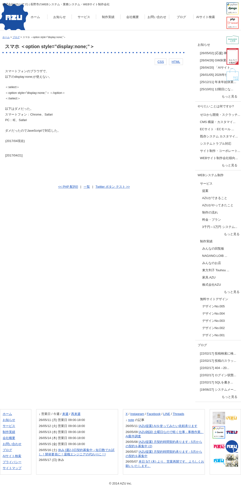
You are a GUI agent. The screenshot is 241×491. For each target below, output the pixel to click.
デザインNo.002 (213, 328)
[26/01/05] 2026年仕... (215, 75)
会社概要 (132, 17)
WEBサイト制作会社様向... (219, 158)
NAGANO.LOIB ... (214, 256)
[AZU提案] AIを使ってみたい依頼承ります (168, 426)
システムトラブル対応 (215, 143)
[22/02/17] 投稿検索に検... (218, 353)
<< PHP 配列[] (68, 186)
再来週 (75, 414)
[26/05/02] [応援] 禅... (214, 53)
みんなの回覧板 (213, 248)
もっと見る (229, 96)
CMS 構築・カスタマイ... (217, 122)
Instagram (137, 414)
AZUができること (214, 198)
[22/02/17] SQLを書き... (216, 382)
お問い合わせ (156, 17)
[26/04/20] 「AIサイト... (216, 67)
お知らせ (59, 17)
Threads (178, 414)
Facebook (154, 414)
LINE (166, 414)
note (131, 420)
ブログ (181, 17)
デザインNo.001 (213, 335)
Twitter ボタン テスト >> (112, 186)
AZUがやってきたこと (218, 205)
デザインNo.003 (213, 321)
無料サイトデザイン (214, 299)
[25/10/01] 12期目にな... (217, 89)
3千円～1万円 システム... (219, 227)
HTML (176, 62)
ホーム (35, 17)
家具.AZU (209, 277)
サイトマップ (12, 468)
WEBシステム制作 (211, 175)
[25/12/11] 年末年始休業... (218, 82)
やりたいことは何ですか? (216, 106)
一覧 (87, 186)
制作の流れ (210, 212)
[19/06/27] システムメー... (218, 389)
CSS (160, 62)
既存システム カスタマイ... (219, 136)
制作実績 (108, 17)
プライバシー (12, 462)
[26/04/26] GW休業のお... (217, 60)
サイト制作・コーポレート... (220, 151)
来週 (65, 414)
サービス (84, 17)
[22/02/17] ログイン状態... (218, 375)
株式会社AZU (211, 284)
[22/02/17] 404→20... (214, 368)
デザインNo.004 (213, 313)
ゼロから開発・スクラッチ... (220, 114)
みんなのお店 (211, 263)
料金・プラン (211, 219)
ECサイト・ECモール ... (217, 129)
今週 (56, 414)
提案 (205, 191)
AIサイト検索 (205, 17)
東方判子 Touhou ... (215, 270)
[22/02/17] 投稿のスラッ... (218, 360)
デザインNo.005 (213, 306)
